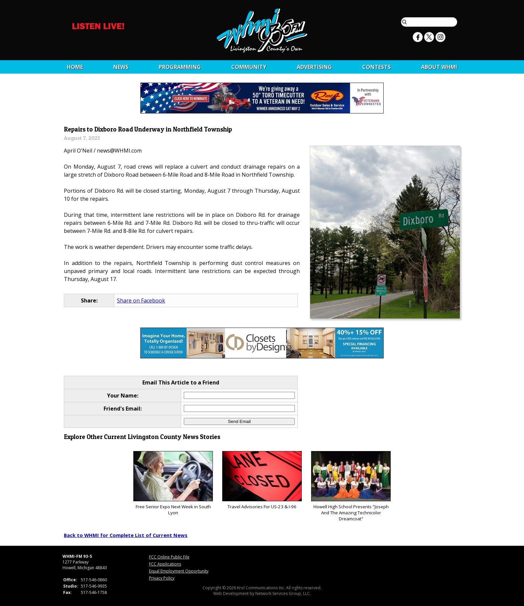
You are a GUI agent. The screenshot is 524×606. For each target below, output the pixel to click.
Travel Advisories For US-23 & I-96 (261, 480)
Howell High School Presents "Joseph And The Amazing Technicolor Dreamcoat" (350, 486)
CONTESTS (376, 67)
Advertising (314, 67)
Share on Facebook (141, 300)
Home (75, 67)
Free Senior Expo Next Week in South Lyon (173, 483)
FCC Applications (165, 564)
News (120, 67)
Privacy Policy (161, 578)
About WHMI (439, 67)
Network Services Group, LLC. (283, 593)
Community (248, 67)
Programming (180, 67)
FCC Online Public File (169, 557)
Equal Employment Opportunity (179, 571)
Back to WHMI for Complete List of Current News (125, 535)
